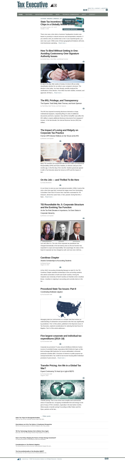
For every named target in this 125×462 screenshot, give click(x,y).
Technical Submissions (70, 14)
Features (28, 14)
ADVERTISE (105, 8)
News (57, 14)
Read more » (62, 43)
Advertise (59, 459)
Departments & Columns (44, 14)
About (84, 14)
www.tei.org (25, 459)
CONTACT (97, 8)
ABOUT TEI (91, 8)
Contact (92, 14)
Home (21, 14)
